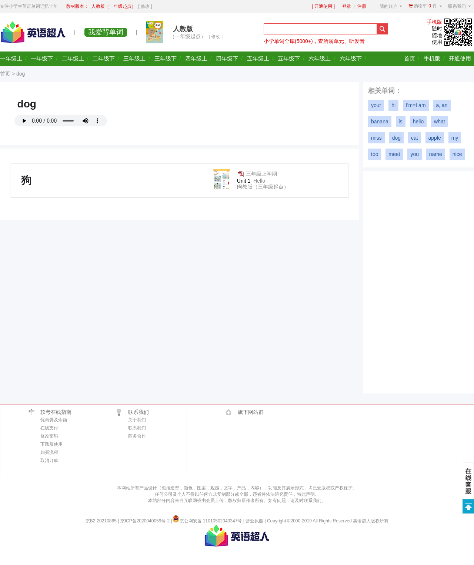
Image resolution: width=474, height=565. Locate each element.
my (454, 138)
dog (396, 138)
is (401, 121)
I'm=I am (416, 105)
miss (376, 138)
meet (394, 154)
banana (379, 121)
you (414, 154)
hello (418, 121)
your (376, 105)
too (374, 154)
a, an (441, 105)
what (439, 121)
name (435, 154)
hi (393, 105)
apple (434, 138)
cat (414, 138)
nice (457, 154)
